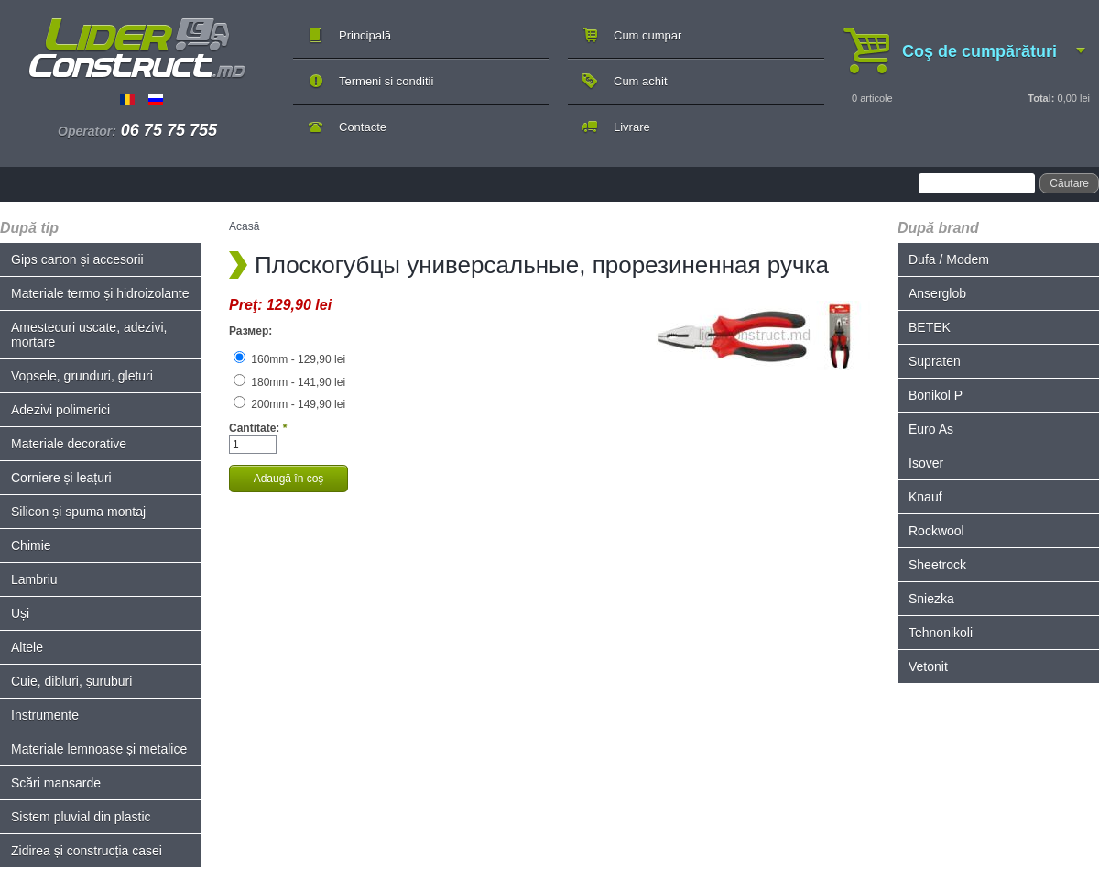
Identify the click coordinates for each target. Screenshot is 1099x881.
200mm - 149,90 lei (289, 404)
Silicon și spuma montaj (78, 511)
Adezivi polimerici (60, 409)
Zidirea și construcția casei (86, 850)
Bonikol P (936, 395)
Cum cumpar (647, 35)
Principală (365, 35)
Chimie (31, 545)
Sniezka (931, 598)
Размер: (250, 331)
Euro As (931, 429)
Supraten (935, 361)
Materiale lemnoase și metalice (99, 749)
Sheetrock (937, 564)
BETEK (930, 327)
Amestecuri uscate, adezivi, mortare (89, 334)
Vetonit (928, 666)
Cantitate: (258, 428)
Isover (926, 463)
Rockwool (936, 530)
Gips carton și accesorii (77, 259)
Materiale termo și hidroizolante (100, 293)
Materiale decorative (68, 443)
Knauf (925, 497)
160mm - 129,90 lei (289, 359)
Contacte (362, 127)
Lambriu (34, 579)
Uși (20, 613)
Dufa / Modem (949, 259)
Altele (27, 647)
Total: (1041, 98)
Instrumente (45, 715)
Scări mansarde (56, 783)
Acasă (244, 226)
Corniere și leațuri (61, 477)
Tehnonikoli (941, 632)
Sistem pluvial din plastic (81, 816)
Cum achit (641, 81)
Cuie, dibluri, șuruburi (71, 681)
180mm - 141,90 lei (289, 382)
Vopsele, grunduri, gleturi (82, 376)
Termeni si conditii (386, 81)
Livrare (632, 127)
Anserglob (937, 293)
